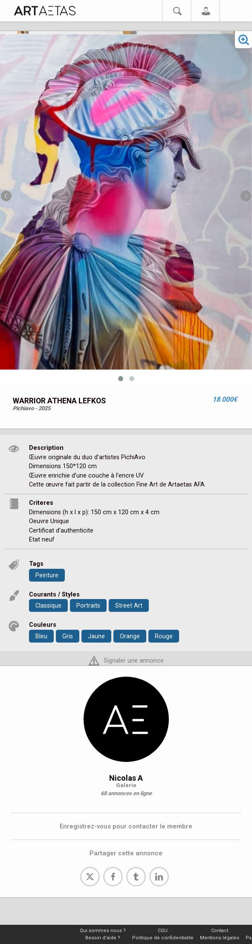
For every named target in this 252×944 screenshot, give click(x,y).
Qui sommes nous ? (103, 930)
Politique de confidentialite (163, 938)
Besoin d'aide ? (102, 938)
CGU (163, 930)
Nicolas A (126, 778)
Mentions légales (219, 938)
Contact (219, 930)
